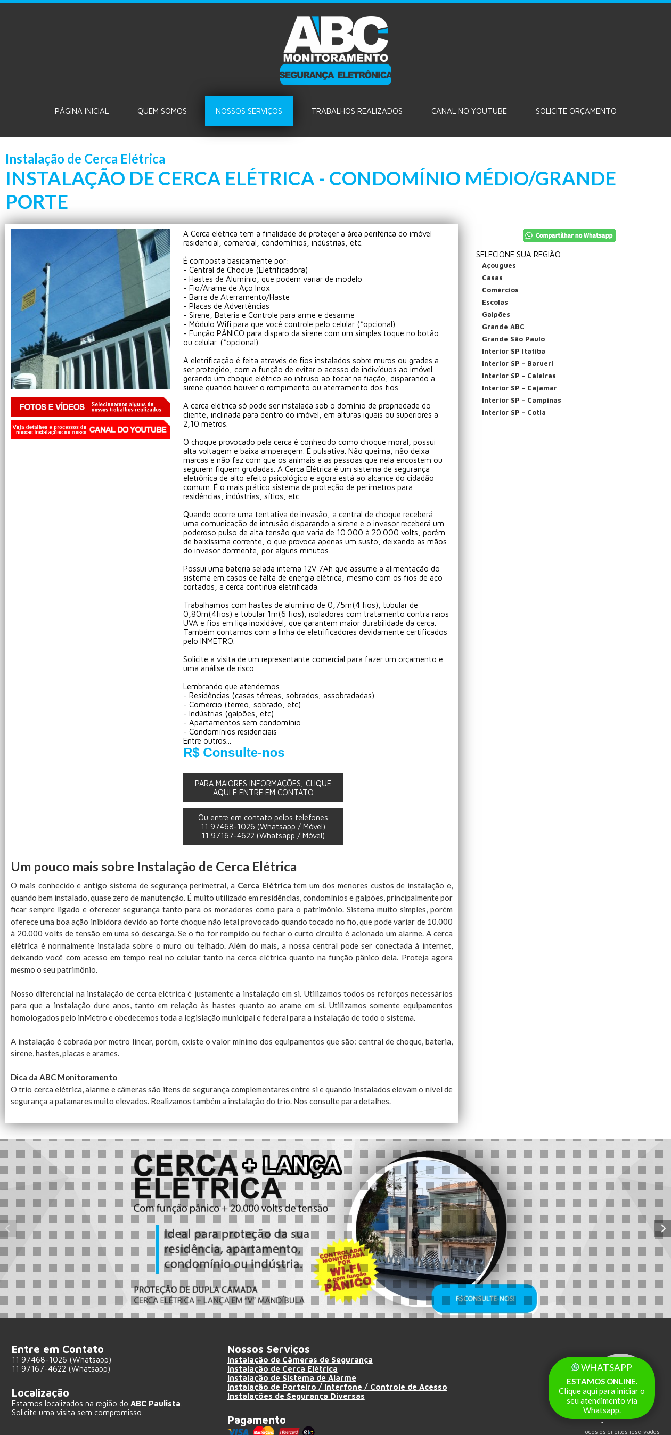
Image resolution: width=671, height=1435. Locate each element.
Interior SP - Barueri (517, 363)
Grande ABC (503, 326)
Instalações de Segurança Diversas (296, 1395)
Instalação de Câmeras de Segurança (300, 1359)
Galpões (496, 314)
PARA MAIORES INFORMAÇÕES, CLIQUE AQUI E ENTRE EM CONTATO (263, 788)
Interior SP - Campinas (521, 400)
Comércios (500, 290)
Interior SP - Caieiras (519, 375)
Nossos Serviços (249, 111)
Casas (492, 277)
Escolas (495, 302)
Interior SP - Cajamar (519, 388)
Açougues (499, 265)
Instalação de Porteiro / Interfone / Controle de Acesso (337, 1386)
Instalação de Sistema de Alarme (291, 1377)
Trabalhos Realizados (357, 111)
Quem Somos (162, 111)
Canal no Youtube (469, 111)
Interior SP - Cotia (514, 412)
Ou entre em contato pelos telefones (263, 826)
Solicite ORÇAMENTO (576, 111)
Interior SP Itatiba (513, 351)
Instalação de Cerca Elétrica (282, 1368)
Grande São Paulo (513, 339)
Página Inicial (82, 111)
